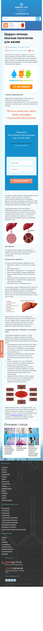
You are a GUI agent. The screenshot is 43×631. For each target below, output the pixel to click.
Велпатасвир (6, 513)
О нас (3, 539)
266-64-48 (14, 568)
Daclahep (4, 493)
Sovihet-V (5, 467)
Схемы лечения (6, 547)
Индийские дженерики (9, 524)
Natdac (4, 479)
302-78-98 (13, 562)
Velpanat (4, 486)
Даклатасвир (6, 508)
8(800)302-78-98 (21, 7)
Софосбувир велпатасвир (10, 522)
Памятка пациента (7, 549)
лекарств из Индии (16, 415)
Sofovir (4, 491)
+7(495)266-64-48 (21, 14)
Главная (4, 537)
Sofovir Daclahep (7, 500)
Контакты (5, 554)
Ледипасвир (5, 510)
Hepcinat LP (5, 481)
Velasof (4, 498)
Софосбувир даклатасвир (10, 517)
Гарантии (5, 542)
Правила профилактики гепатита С (21, 448)
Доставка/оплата (7, 551)
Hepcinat (4, 476)
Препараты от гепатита (9, 527)
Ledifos (4, 495)
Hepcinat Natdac (7, 488)
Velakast (4, 472)
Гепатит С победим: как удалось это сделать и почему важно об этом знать (33, 450)
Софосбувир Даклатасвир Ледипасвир (14, 529)
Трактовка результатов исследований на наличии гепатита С (9, 449)
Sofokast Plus (6, 474)
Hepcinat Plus (6, 484)
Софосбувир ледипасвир (9, 520)
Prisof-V (4, 469)
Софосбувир (6, 515)
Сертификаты (6, 544)
